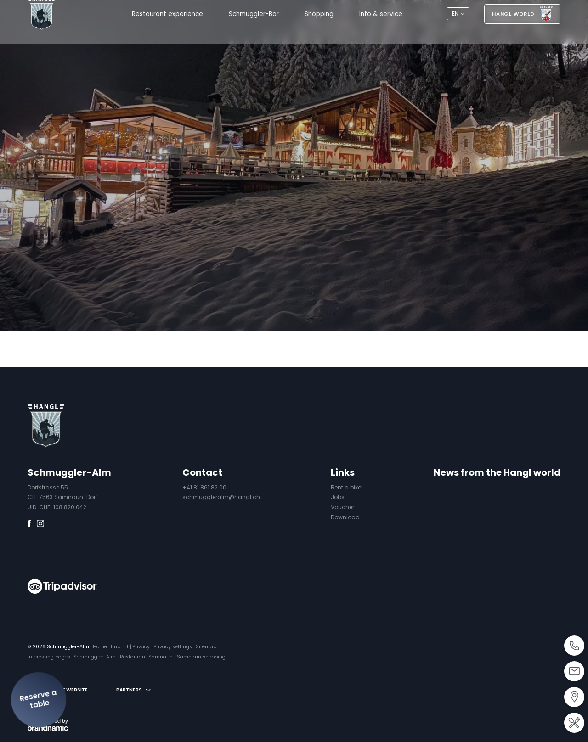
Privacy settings (173, 646)
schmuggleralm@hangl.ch (221, 497)
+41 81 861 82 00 (204, 487)
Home (100, 646)
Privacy (141, 646)
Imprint (120, 646)
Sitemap (206, 646)
